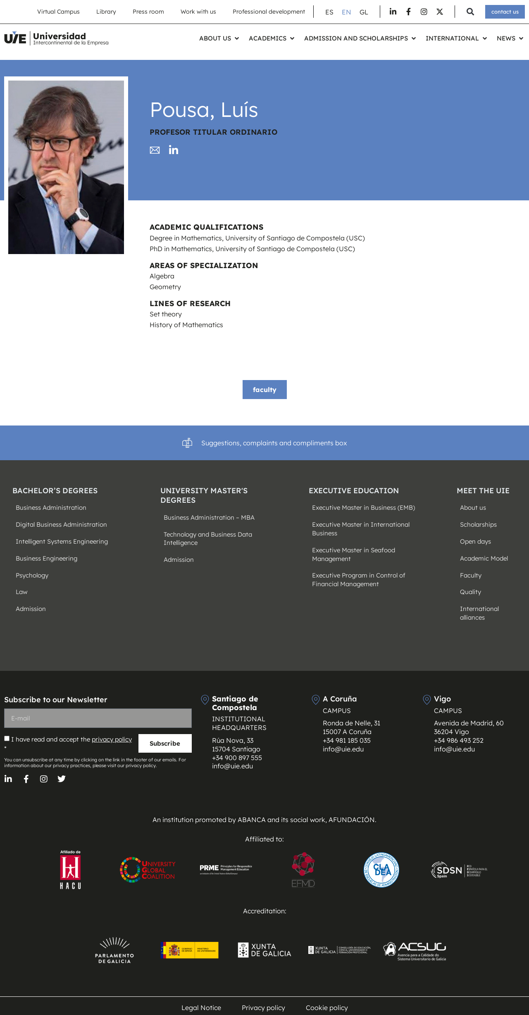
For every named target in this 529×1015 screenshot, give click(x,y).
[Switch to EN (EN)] (346, 12)
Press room (148, 11)
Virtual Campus (58, 11)
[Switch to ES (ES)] (329, 12)
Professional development (269, 11)
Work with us (198, 11)
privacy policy (112, 739)
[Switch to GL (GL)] (363, 12)
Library (106, 11)
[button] (470, 12)
